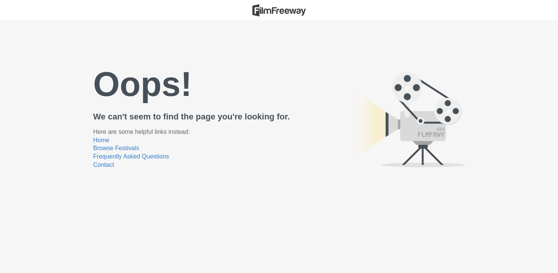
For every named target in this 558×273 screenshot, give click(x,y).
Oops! (142, 84)
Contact (103, 165)
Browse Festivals (116, 148)
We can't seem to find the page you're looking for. (191, 116)
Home (101, 140)
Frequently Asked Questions (131, 156)
